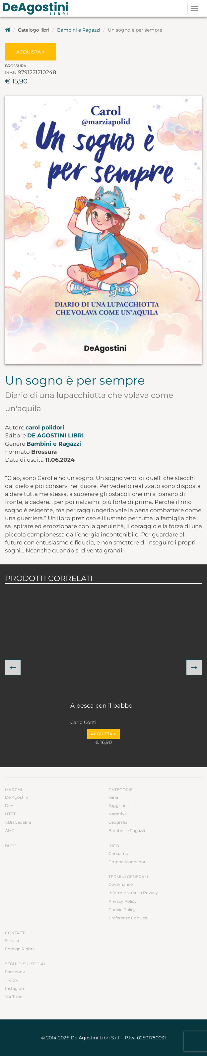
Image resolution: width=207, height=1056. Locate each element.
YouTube (13, 996)
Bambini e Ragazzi (78, 30)
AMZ (9, 830)
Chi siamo (118, 853)
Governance (120, 884)
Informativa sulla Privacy (133, 892)
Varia (113, 797)
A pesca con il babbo (101, 706)
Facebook (15, 971)
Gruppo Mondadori (127, 861)
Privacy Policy (122, 901)
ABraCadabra (18, 822)
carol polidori (45, 427)
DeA (9, 805)
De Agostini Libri (55, 435)
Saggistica (118, 805)
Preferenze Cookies (127, 917)
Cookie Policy (122, 909)
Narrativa (117, 813)
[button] (13, 667)
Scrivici (12, 940)
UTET (10, 813)
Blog (11, 845)
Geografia (117, 822)
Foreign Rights (19, 948)
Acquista (30, 52)
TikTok (11, 980)
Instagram (15, 988)
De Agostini (16, 797)
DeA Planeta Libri (37, 8)
